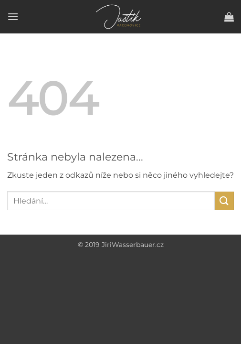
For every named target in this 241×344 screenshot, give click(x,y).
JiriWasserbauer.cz (133, 244)
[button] (13, 16)
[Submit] (224, 201)
